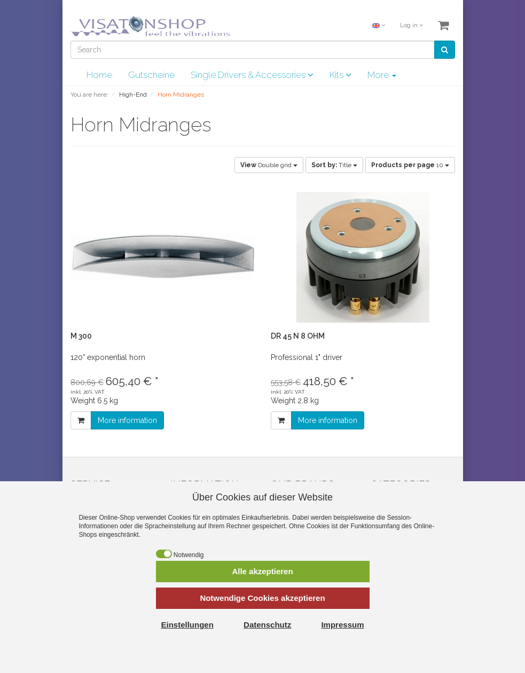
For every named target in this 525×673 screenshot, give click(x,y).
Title (334, 165)
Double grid (268, 165)
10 (410, 165)
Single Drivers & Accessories (252, 74)
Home (99, 74)
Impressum (342, 624)
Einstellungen (187, 624)
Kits (340, 74)
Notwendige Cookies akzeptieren (262, 597)
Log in (411, 25)
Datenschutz (267, 624)
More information (127, 420)
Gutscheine (151, 74)
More (381, 74)
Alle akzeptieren (262, 571)
